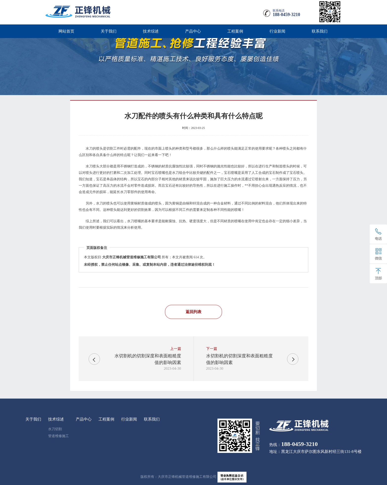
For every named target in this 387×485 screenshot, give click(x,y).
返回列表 (193, 312)
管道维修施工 (58, 436)
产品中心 (193, 31)
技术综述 (151, 31)
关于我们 (108, 31)
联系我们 (320, 31)
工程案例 (235, 31)
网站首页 (66, 31)
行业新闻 (277, 31)
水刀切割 (55, 429)
